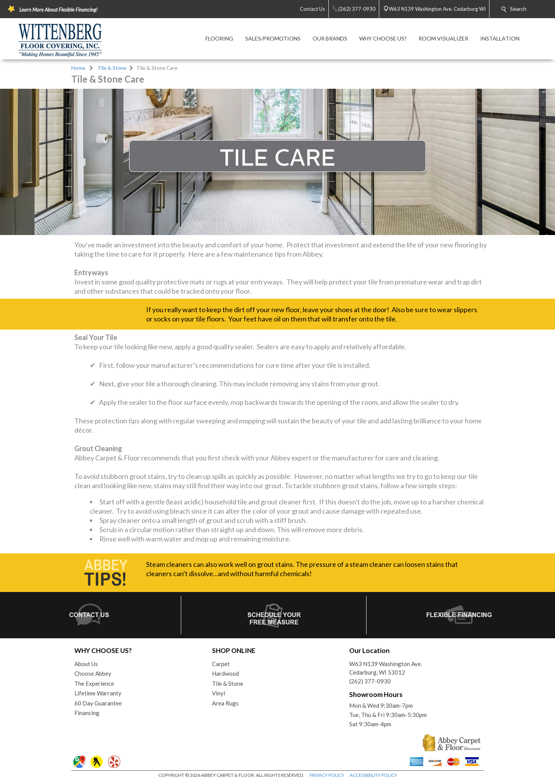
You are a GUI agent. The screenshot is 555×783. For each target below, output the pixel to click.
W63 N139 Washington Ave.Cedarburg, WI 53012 (385, 668)
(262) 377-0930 (370, 681)
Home (78, 68)
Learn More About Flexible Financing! (58, 10)
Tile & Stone (112, 68)
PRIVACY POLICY (326, 775)
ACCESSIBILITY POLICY (373, 775)
